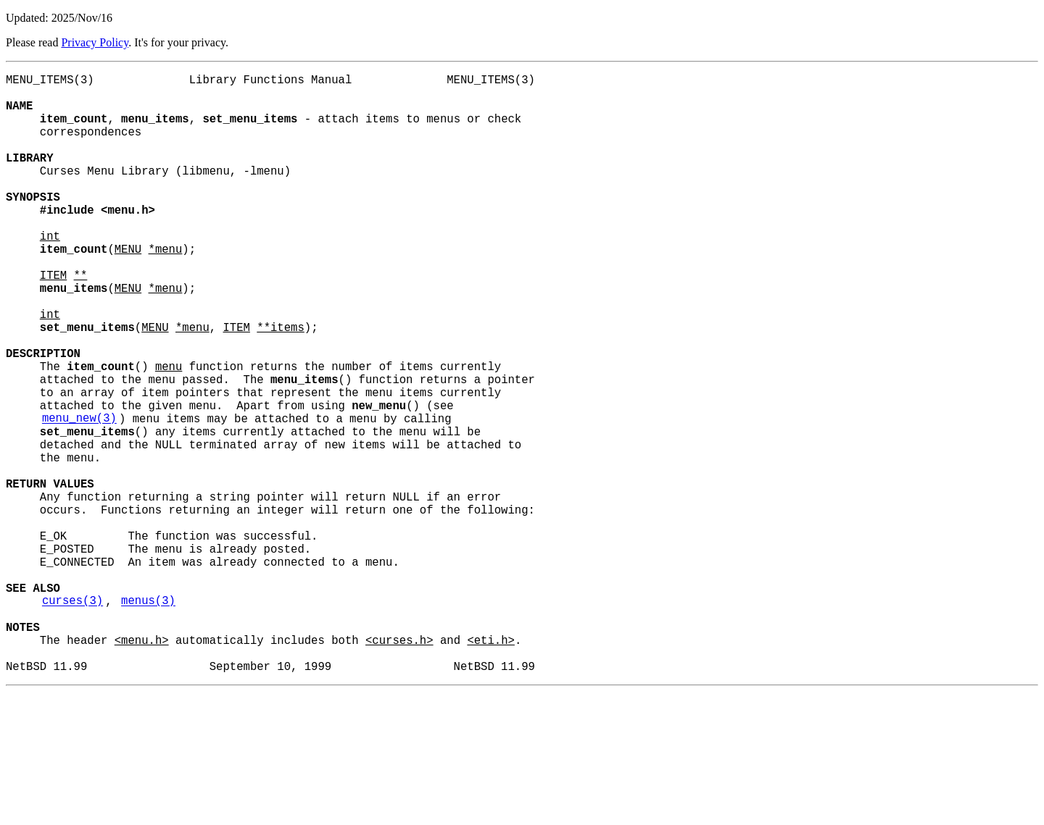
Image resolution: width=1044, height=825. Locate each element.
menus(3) (148, 719)
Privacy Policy (94, 42)
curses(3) (72, 719)
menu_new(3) (79, 496)
